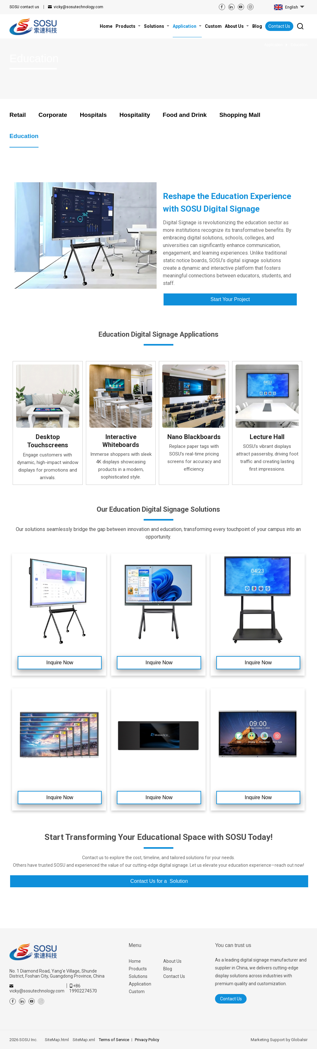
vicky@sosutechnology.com (78, 7)
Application (140, 983)
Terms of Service (114, 1039)
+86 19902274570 (83, 988)
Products (138, 968)
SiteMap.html (57, 1039)
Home (135, 961)
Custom (137, 991)
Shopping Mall (239, 115)
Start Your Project (230, 299)
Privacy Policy (147, 1039)
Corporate (53, 115)
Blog (167, 968)
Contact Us (279, 26)
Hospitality (134, 115)
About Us (172, 961)
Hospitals (93, 115)
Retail (17, 115)
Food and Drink (184, 115)
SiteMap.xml (84, 1039)
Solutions (138, 976)
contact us (24, 7)
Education (24, 136)
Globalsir (299, 1039)
